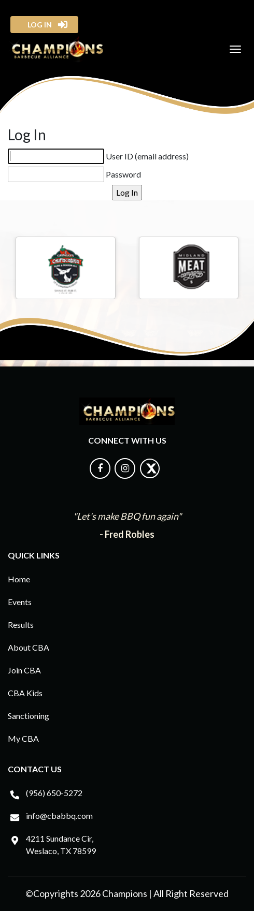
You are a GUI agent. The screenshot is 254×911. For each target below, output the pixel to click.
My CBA (23, 738)
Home (19, 579)
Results (21, 624)
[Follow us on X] (149, 475)
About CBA (28, 647)
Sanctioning (28, 716)
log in (36, 24)
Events (20, 602)
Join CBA (24, 670)
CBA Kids (25, 693)
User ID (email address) (147, 156)
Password (123, 174)
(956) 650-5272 (54, 793)
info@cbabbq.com (59, 815)
